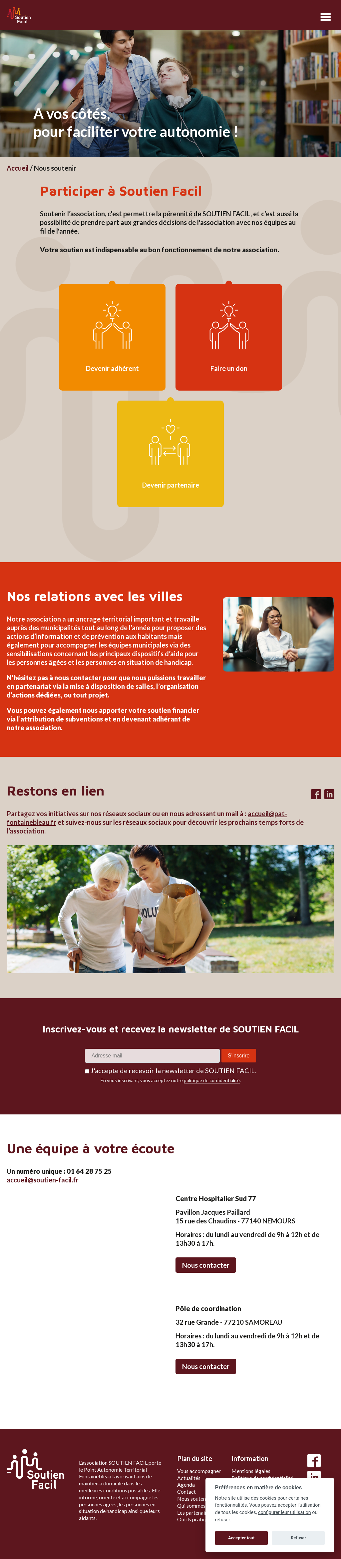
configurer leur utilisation (284, 1512)
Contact (186, 1491)
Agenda (186, 1484)
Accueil (18, 168)
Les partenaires (194, 1512)
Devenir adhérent (112, 368)
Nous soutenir (193, 1498)
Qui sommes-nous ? (199, 1505)
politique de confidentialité (212, 1080)
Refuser (298, 1537)
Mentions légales (250, 1471)
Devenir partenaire (170, 485)
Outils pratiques (195, 1519)
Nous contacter (205, 1265)
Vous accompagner (199, 1471)
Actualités (188, 1478)
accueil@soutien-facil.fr (43, 1180)
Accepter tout (241, 1537)
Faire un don (228, 368)
